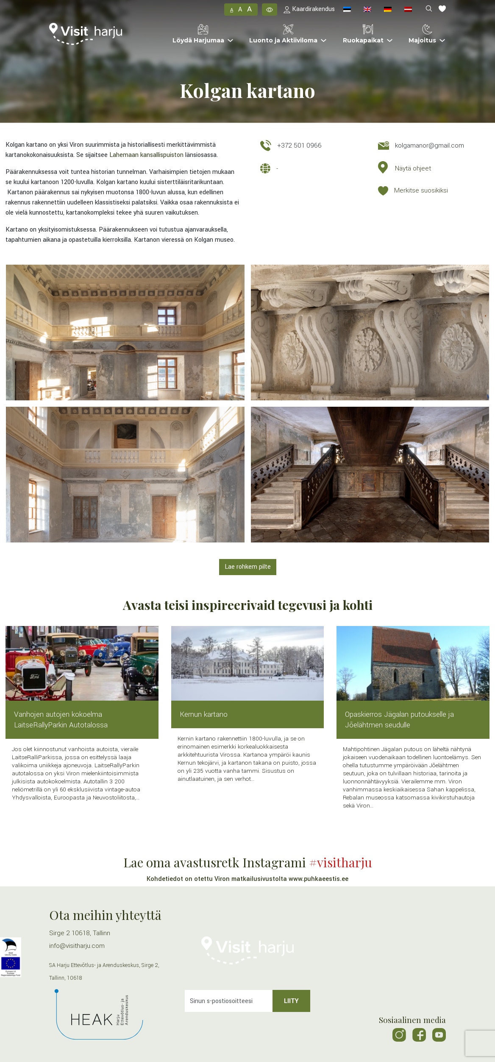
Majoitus (422, 34)
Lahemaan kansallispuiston (146, 155)
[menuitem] (347, 9)
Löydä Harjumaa (198, 34)
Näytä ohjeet (413, 168)
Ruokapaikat (363, 34)
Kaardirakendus (309, 9)
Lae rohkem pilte (248, 566)
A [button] (231, 10)
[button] (269, 9)
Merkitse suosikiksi (421, 190)
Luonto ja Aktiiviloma (283, 34)
